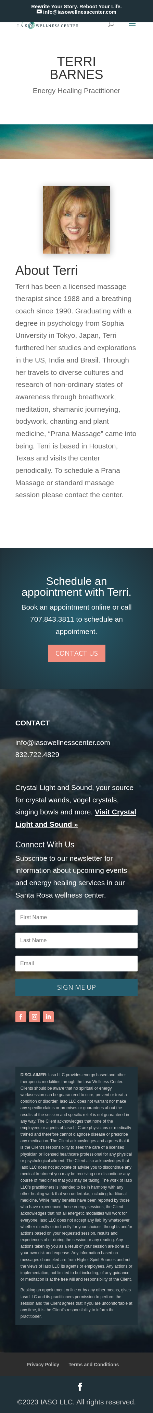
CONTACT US (76, 653)
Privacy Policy (43, 1364)
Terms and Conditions (94, 1364)
